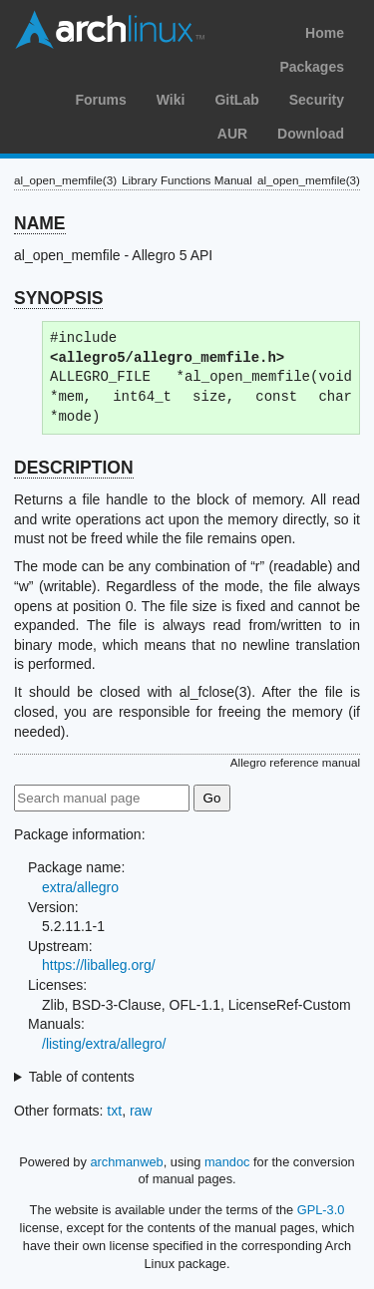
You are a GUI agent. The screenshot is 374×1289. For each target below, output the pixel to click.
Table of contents (82, 1077)
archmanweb (126, 1161)
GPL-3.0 (321, 1209)
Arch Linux (109, 30)
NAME (40, 223)
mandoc (227, 1161)
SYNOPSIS (58, 298)
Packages (311, 67)
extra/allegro (80, 887)
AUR (232, 134)
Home (324, 33)
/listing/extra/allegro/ (104, 1044)
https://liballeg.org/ (99, 965)
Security (316, 100)
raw (141, 1111)
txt (114, 1111)
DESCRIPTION (74, 468)
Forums (100, 100)
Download (310, 134)
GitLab (236, 100)
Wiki (171, 100)
